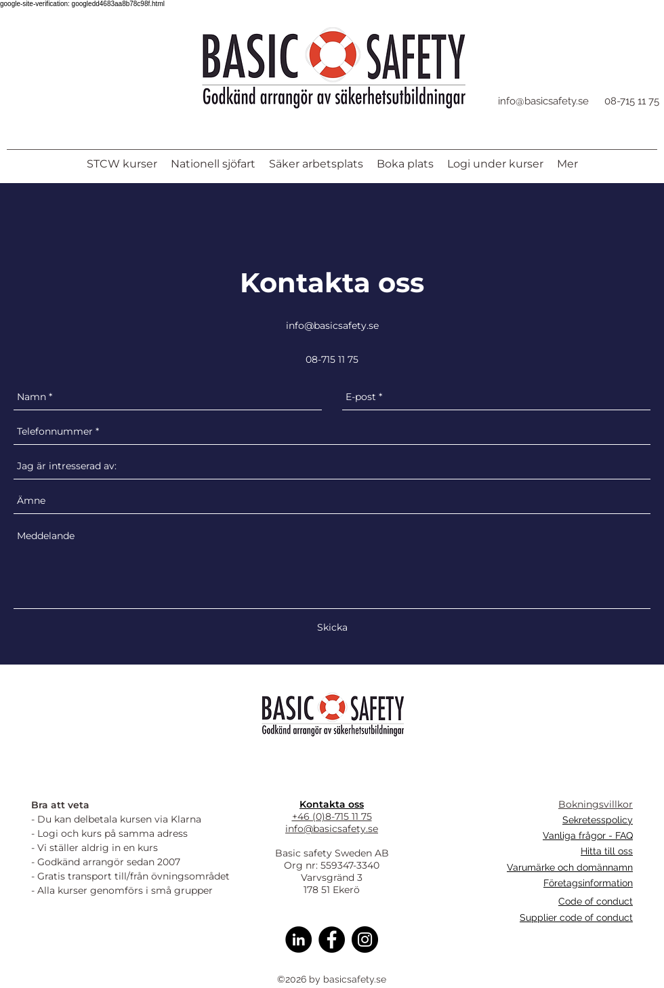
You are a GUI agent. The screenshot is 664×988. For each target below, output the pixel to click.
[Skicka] (332, 627)
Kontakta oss (331, 804)
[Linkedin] (298, 939)
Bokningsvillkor (595, 804)
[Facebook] (331, 939)
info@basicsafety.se (543, 101)
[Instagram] (365, 939)
